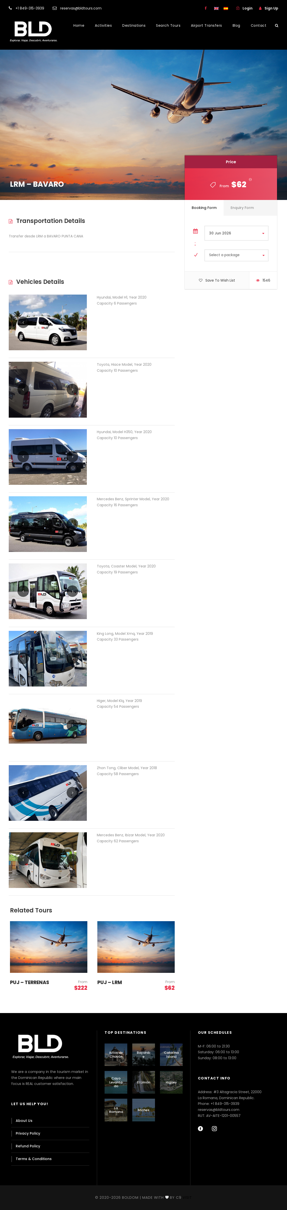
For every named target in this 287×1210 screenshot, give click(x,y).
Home (78, 25)
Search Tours (168, 25)
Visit (187, 1197)
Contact (259, 25)
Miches (143, 1110)
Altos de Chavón (116, 1054)
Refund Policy (28, 1146)
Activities (103, 25)
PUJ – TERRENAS (29, 982)
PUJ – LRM (109, 982)
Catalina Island (171, 1054)
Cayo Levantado (116, 1082)
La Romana (116, 1110)
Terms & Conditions (34, 1158)
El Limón (143, 1082)
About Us (24, 1120)
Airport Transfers (206, 25)
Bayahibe (143, 1054)
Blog (236, 25)
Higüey (171, 1082)
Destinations (133, 25)
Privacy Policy (28, 1133)
